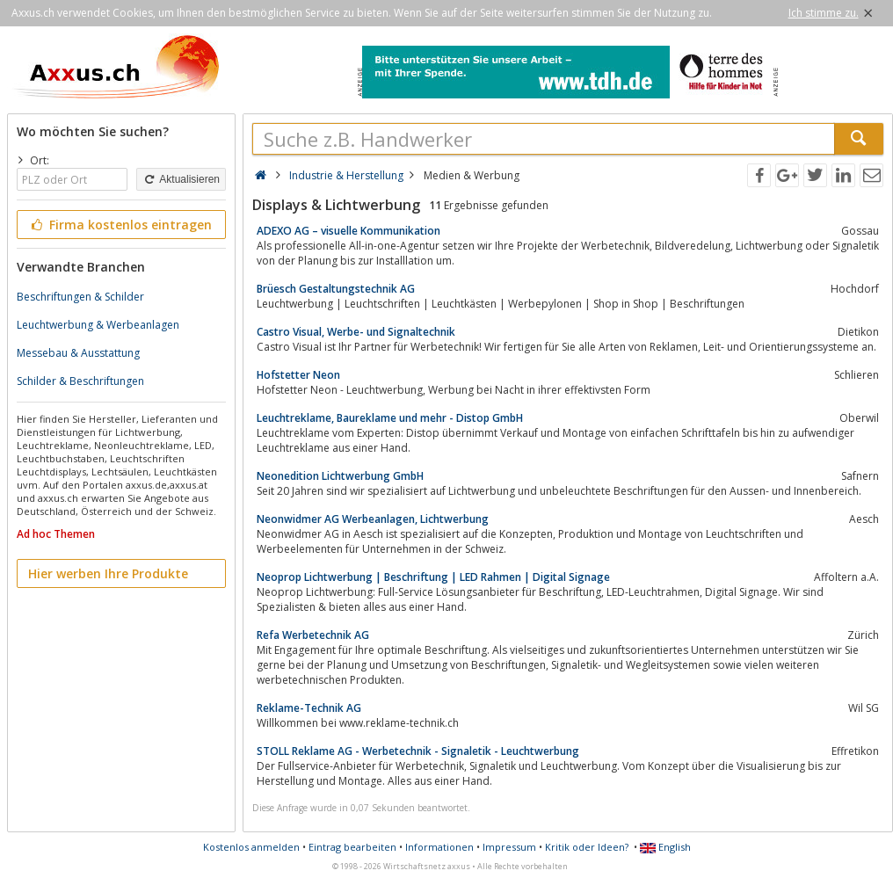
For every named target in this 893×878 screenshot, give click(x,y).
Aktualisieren (181, 179)
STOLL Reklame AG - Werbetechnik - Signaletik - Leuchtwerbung (418, 751)
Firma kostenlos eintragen (120, 224)
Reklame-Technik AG (309, 707)
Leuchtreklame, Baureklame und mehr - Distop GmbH (390, 417)
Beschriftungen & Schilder (80, 296)
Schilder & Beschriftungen (80, 381)
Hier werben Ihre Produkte (108, 573)
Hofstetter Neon (298, 374)
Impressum (509, 846)
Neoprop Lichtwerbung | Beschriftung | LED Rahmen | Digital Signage (433, 577)
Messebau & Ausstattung (78, 352)
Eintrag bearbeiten (352, 846)
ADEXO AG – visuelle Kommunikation (348, 230)
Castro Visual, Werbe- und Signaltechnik (356, 331)
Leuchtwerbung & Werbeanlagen (98, 324)
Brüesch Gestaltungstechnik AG (336, 288)
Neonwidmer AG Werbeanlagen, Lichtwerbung (373, 519)
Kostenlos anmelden (251, 846)
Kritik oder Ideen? (586, 846)
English (665, 846)
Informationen (439, 846)
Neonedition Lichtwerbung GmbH (340, 475)
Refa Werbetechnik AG (313, 635)
